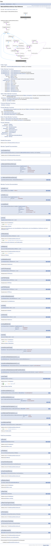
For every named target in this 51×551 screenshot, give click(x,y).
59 (7, 222)
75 (7, 455)
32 (6, 142)
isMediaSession (13, 89)
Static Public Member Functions (46, 5)
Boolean (8, 83)
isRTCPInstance (13, 85)
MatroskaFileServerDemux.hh (11, 9)
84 (7, 466)
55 (7, 251)
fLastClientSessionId (12, 131)
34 (7, 155)
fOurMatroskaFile (12, 128)
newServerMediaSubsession (15, 70)
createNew (8, 95)
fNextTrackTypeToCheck (13, 129)
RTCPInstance (10, 273)
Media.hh (11, 222)
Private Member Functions (38, 6)
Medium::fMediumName (9, 343)
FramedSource (3, 349)
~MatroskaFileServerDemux (8, 111)
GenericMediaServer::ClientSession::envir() (38, 228)
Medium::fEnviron (8, 226)
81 (7, 507)
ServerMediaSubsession (5, 70)
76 (7, 516)
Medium (31, 98)
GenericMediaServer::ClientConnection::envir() (23, 228)
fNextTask (10, 136)
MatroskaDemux (13, 114)
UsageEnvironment (6, 80)
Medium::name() (9, 487)
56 (7, 238)
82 (7, 444)
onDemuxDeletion (7, 114)
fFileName (10, 124)
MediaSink (9, 310)
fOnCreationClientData (12, 127)
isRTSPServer (13, 88)
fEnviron (10, 133)
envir (11, 80)
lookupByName (9, 98)
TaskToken (6, 136)
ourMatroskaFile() (16, 537)
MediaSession (10, 264)
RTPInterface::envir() (4, 229)
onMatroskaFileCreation (8, 113)
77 (7, 381)
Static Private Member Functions (46, 6)
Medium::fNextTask (8, 386)
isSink (12, 84)
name (11, 81)
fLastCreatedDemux (12, 132)
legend (25, 62)
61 (7, 339)
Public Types (33, 5)
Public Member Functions (38, 5)
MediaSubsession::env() (10, 228)
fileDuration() (8, 537)
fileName (12, 76)
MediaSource (10, 319)
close (7, 99)
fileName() (8, 457)
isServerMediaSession (14, 91)
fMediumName (11, 135)
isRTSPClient (13, 87)
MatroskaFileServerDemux (16, 66)
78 (7, 535)
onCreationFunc (9, 66)
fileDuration (12, 77)
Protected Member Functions (31, 6)
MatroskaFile (14, 113)
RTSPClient (9, 282)
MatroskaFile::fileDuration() (10, 242)
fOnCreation (11, 125)
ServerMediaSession (11, 301)
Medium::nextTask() (9, 498)
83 (7, 485)
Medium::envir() (9, 446)
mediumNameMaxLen (18, 135)
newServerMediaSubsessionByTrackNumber (18, 73)
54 (7, 427)
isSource (12, 83)
